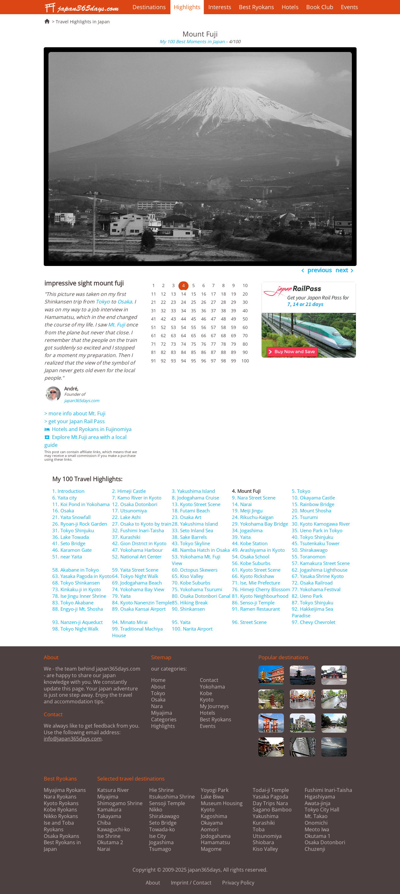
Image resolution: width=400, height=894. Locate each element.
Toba (259, 829)
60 (245, 327)
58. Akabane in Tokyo (75, 570)
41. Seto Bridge (68, 543)
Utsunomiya (267, 836)
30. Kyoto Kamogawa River (321, 524)
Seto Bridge (163, 823)
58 (223, 327)
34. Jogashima (247, 530)
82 (163, 352)
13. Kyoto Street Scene (196, 504)
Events (349, 7)
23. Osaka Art (186, 517)
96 (203, 361)
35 (193, 311)
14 (183, 294)
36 (203, 311)
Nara (157, 706)
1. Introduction (68, 491)
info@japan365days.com (73, 738)
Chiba (104, 823)
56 (203, 327)
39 (233, 311)
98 (223, 361)
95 (193, 361)
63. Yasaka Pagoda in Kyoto (82, 576)
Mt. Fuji (116, 324)
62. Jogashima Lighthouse (319, 570)
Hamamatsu (215, 842)
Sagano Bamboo (272, 809)
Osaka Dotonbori (325, 842)
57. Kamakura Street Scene (321, 563)
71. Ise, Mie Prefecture (256, 583)
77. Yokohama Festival (316, 589)
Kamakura (109, 809)
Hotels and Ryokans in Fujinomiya (88, 429)
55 (193, 327)
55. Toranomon (308, 556)
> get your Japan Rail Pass (74, 421)
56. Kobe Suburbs (251, 563)
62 (163, 335)
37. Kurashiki (126, 537)
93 (173, 361)
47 (213, 319)
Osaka (124, 301)
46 (203, 319)
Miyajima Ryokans (65, 790)
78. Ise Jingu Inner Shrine (79, 596)
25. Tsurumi (305, 517)
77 (213, 344)
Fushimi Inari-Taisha (328, 790)
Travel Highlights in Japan (83, 22)
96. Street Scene (249, 622)
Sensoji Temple (167, 803)
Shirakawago (164, 816)
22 (163, 302)
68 (223, 335)
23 (173, 302)
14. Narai (242, 504)
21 (153, 302)
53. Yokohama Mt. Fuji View (196, 559)
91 (153, 361)
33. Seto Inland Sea (192, 530)
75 (193, 344)
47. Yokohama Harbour (137, 550)
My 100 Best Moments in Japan (192, 41)
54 (183, 327)
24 (183, 302)
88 (223, 352)
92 (163, 361)
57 (213, 327)
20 (245, 294)
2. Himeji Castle (129, 491)
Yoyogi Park (214, 790)
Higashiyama (320, 796)
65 (193, 335)
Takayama (109, 816)
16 (203, 294)
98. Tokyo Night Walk (75, 629)
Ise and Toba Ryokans (59, 826)
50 (245, 319)
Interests (219, 7)
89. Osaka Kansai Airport (139, 609)
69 (233, 335)
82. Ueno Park (307, 596)
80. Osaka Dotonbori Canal (201, 596)
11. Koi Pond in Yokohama (81, 504)
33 (173, 311)
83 (173, 352)
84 (183, 352)
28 (223, 302)
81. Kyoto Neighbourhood (260, 596)
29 (233, 302)
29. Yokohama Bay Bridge (260, 524)
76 (203, 344)
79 (233, 344)
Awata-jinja (317, 803)
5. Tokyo (301, 491)
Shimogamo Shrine (120, 803)
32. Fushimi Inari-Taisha (138, 530)
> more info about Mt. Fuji (74, 413)
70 (245, 335)
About (158, 686)
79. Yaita (121, 596)
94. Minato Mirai (130, 622)
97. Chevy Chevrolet (313, 622)
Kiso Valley (265, 849)
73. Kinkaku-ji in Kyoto (76, 589)
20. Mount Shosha (311, 510)
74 (183, 344)
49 (233, 319)
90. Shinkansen (188, 609)
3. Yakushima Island (193, 491)
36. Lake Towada (70, 537)
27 (213, 302)
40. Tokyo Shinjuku (312, 537)
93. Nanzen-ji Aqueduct (77, 622)
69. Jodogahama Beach (137, 583)
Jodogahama (216, 836)
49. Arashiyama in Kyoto (258, 550)
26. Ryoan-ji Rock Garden (79, 524)
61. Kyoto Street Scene (256, 570)
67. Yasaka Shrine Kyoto (318, 576)
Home (158, 680)
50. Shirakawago (310, 550)
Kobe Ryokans (60, 809)
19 (233, 294)
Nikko (155, 809)
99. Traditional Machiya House (137, 632)
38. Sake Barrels (189, 537)
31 (153, 311)
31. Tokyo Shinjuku (73, 530)
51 (153, 327)
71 (153, 344)
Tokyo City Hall (322, 809)
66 (203, 335)
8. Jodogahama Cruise (195, 497)
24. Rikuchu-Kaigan (252, 517)
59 (233, 327)
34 (183, 311)
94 (183, 361)
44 (183, 319)
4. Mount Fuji (246, 491)
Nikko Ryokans (61, 816)
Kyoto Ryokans (61, 803)
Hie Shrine (161, 790)
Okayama (212, 823)
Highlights (187, 7)
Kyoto (207, 699)
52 (163, 327)
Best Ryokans (256, 7)
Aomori (209, 829)
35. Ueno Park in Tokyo (317, 530)
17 (213, 294)
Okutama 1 (317, 836)
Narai (103, 849)
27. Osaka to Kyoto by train (141, 524)
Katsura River (113, 790)
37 (213, 311)
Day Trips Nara (270, 803)
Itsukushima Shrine (172, 796)
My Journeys (214, 706)
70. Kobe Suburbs (191, 583)
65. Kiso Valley (187, 576)
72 (163, 344)
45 (193, 319)
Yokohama (212, 686)
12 (163, 294)
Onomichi (316, 823)
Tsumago (160, 849)
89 (233, 352)
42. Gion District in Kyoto (139, 543)
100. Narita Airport (192, 629)
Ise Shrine (109, 836)
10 (245, 285)
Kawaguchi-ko (113, 829)
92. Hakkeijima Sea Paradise (312, 612)
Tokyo (103, 301)
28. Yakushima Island (195, 524)
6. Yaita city (64, 497)
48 (223, 319)
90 (245, 352)
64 (183, 335)
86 (203, 352)
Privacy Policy (238, 882)
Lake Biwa (212, 796)
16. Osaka (63, 510)
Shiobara (263, 842)
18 (223, 294)
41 (153, 319)
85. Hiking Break (190, 602)
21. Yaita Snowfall (71, 517)
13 (173, 294)
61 (153, 335)
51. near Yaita (67, 556)
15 (193, 294)
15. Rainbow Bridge (313, 504)
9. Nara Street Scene (253, 497)
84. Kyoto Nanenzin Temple (142, 602)
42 (163, 319)
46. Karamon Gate (72, 550)
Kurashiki (264, 823)
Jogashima (161, 842)
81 (153, 352)
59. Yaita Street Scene (135, 570)
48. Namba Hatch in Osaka (201, 550)
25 (193, 302)
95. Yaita (181, 622)
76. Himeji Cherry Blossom (261, 589)
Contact (209, 680)
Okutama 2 (110, 842)
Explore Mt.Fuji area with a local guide (85, 441)
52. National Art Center (136, 556)
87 (213, 352)
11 (153, 294)
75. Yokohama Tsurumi (197, 589)
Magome (211, 849)
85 (193, 352)
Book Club (319, 7)
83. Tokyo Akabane (72, 602)
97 (213, 361)
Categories (164, 719)
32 (163, 311)
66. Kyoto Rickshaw (253, 576)
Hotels (290, 7)
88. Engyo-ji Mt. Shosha (77, 609)
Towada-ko (162, 829)
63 (173, 335)
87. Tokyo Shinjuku (312, 602)
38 (223, 311)
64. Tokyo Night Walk (135, 576)
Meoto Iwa (317, 829)
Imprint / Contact (191, 882)
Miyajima (161, 712)
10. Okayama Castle (313, 497)
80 (245, 344)
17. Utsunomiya (129, 510)
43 (173, 319)
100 (245, 361)
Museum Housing (222, 803)
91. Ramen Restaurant (256, 609)
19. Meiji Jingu (247, 510)
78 (223, 344)
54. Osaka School (250, 556)
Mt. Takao (316, 816)
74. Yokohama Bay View (138, 589)
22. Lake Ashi (126, 517)
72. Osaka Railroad (312, 583)
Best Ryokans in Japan (62, 845)
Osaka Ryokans (61, 836)
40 (245, 311)
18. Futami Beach (191, 510)
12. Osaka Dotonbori (134, 504)
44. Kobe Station (250, 543)
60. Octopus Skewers (194, 570)
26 (203, 302)
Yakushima (266, 816)
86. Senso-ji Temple (253, 602)
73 (173, 344)
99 (233, 361)
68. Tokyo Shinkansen (76, 583)
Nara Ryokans (60, 796)
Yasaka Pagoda (270, 796)
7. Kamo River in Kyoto (136, 497)
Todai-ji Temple (271, 790)
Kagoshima (214, 816)
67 (213, 335)
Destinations (149, 7)
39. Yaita (241, 537)
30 (245, 302)
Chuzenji (315, 849)
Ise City (157, 836)
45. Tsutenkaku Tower (316, 543)
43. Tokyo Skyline (191, 543)
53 (173, 327)
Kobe (206, 693)
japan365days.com (81, 400)
